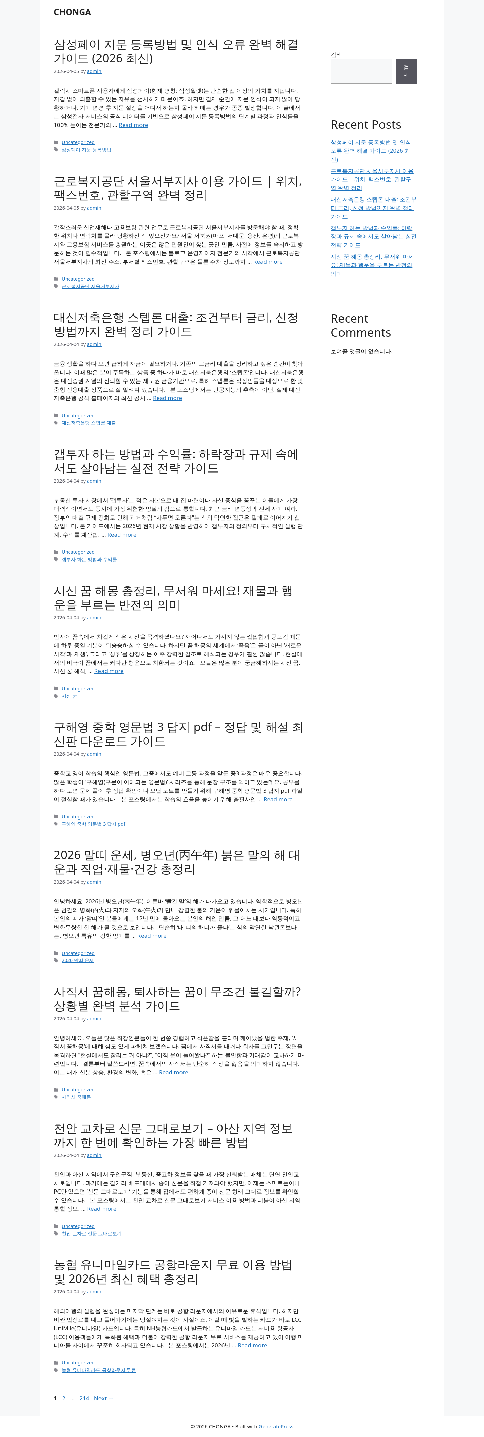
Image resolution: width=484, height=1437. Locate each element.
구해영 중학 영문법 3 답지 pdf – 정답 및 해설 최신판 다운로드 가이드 (179, 734)
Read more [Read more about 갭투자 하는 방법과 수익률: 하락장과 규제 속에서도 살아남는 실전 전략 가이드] (121, 534)
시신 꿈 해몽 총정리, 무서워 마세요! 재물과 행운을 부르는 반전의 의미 (173, 597)
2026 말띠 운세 (78, 960)
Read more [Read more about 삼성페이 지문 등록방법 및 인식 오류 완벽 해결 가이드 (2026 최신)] (133, 125)
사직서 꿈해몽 (76, 1097)
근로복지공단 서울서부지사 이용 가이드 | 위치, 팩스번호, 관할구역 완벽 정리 (178, 188)
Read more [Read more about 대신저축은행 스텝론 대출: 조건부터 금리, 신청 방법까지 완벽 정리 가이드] (167, 398)
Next (104, 1398)
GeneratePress (276, 1426)
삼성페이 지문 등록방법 (86, 149)
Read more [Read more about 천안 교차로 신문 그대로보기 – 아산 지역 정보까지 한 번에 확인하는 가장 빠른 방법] (101, 1208)
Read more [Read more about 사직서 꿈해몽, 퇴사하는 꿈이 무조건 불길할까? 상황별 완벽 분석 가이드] (173, 1072)
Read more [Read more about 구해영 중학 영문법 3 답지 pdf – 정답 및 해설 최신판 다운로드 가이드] (278, 799)
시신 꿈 (69, 695)
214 (85, 1398)
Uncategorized (78, 142)
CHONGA (72, 11)
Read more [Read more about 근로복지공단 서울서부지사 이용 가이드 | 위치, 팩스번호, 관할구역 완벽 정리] (268, 261)
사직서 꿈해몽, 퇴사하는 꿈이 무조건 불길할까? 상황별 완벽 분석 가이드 (177, 998)
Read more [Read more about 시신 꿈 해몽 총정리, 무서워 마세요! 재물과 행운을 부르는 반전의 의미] (109, 671)
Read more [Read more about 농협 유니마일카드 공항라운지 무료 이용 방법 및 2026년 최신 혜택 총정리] (252, 1345)
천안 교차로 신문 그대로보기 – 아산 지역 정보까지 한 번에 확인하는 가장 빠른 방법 (173, 1135)
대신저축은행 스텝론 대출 (89, 422)
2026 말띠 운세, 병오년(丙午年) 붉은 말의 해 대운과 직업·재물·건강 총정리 (177, 862)
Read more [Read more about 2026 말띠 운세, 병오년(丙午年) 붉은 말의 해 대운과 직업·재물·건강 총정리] (152, 935)
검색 (336, 54)
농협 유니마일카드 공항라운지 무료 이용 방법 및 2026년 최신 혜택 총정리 (173, 1271)
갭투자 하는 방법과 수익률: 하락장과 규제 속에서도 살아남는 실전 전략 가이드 (176, 461)
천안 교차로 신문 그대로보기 (92, 1233)
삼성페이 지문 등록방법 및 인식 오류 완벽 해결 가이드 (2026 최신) (176, 51)
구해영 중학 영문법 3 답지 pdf (93, 824)
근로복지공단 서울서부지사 (90, 286)
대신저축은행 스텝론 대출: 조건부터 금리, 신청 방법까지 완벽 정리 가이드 (176, 324)
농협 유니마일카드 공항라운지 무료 (99, 1370)
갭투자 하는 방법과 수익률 (89, 559)
